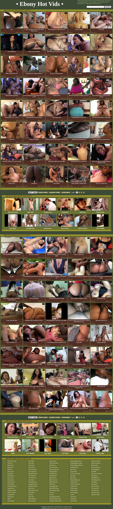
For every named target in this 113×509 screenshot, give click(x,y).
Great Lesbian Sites (75, 473)
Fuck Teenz (73, 469)
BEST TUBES (33, 192)
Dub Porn (82, 211)
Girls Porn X (94, 484)
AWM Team (53, 508)
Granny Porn (73, 471)
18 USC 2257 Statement (62, 508)
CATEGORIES (66, 192)
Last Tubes (12, 227)
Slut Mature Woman (96, 473)
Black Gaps (31, 488)
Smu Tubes (31, 480)
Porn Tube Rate (32, 469)
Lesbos (72, 494)
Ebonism (30, 494)
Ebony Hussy (52, 461)
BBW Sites (52, 484)
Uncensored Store (12, 436)
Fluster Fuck (100, 211)
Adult (12, 452)
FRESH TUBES (43, 192)
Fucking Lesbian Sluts (55, 499)
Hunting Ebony (53, 471)
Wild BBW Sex (95, 478)
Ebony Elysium (32, 499)
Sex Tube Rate (32, 475)
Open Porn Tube (95, 494)
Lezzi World (73, 501)
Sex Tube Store (32, 478)
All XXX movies (12, 211)
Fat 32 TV (52, 492)
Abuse (69, 508)
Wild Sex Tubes (65, 436)
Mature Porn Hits (95, 461)
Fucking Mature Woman (76, 465)
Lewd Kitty (73, 496)
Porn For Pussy (95, 486)
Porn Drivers (65, 227)
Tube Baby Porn (32, 482)
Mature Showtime (95, 463)
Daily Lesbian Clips (54, 490)
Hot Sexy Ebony (53, 467)
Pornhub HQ (30, 227)
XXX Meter (94, 482)
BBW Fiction (52, 478)
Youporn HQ (82, 436)
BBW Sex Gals (53, 480)
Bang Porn (65, 211)
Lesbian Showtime (75, 484)
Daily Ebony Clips (33, 490)
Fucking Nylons (74, 467)
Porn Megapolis (95, 469)
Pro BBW (93, 471)
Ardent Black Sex (33, 484)
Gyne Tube (82, 452)
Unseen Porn (30, 436)
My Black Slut (53, 473)
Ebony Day (31, 496)
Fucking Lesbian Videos (55, 501)
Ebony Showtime (53, 463)
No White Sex (53, 475)
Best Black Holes (32, 486)
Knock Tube (100, 452)
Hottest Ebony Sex (54, 469)
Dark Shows (31, 492)
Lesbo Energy (73, 488)
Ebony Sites (52, 465)
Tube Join (30, 211)
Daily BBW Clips (53, 488)
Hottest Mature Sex (75, 480)
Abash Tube (100, 436)
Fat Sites (51, 494)
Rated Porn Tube (32, 473)
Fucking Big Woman (54, 496)
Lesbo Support (74, 492)
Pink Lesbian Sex (95, 467)
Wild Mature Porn (95, 480)
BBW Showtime (53, 482)
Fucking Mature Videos (76, 463)
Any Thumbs (30, 452)
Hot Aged (72, 475)
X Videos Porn (95, 488)
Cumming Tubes (53, 486)
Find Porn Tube (95, 492)
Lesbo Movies (74, 490)
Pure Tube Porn (32, 471)
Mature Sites (94, 465)
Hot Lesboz (73, 478)
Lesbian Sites (73, 486)
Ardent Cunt (47, 211)
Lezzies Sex (73, 499)
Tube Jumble (100, 227)
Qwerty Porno (82, 227)
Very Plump (94, 475)
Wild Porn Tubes (47, 436)
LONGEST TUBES (54, 192)
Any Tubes (47, 452)
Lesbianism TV (74, 482)
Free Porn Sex (94, 490)
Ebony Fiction (32, 501)
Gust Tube (65, 452)
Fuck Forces (47, 227)
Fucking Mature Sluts (75, 461)
